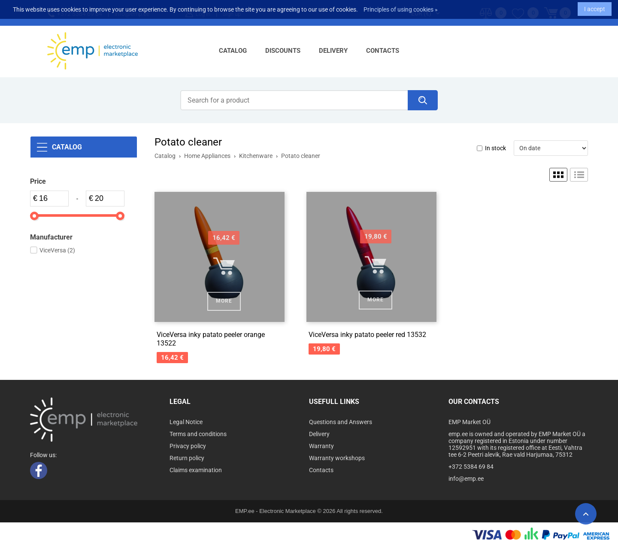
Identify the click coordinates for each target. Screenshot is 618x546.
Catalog (233, 51)
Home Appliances (207, 155)
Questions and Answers (340, 422)
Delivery (333, 51)
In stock (495, 148)
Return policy (187, 458)
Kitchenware (256, 155)
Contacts (382, 51)
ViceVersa (57, 250)
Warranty (321, 446)
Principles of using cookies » (401, 6)
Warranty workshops (337, 458)
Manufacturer (51, 237)
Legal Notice (186, 422)
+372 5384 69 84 (471, 466)
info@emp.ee (466, 478)
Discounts (282, 51)
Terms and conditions (198, 434)
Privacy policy (188, 446)
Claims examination (196, 470)
